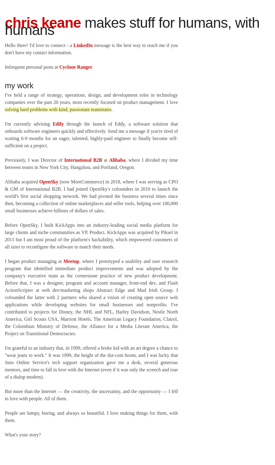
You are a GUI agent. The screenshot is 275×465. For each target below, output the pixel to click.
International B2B (83, 160)
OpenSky (48, 181)
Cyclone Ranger (75, 67)
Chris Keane (43, 23)
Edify (58, 123)
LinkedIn (83, 45)
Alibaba (117, 160)
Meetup (71, 261)
